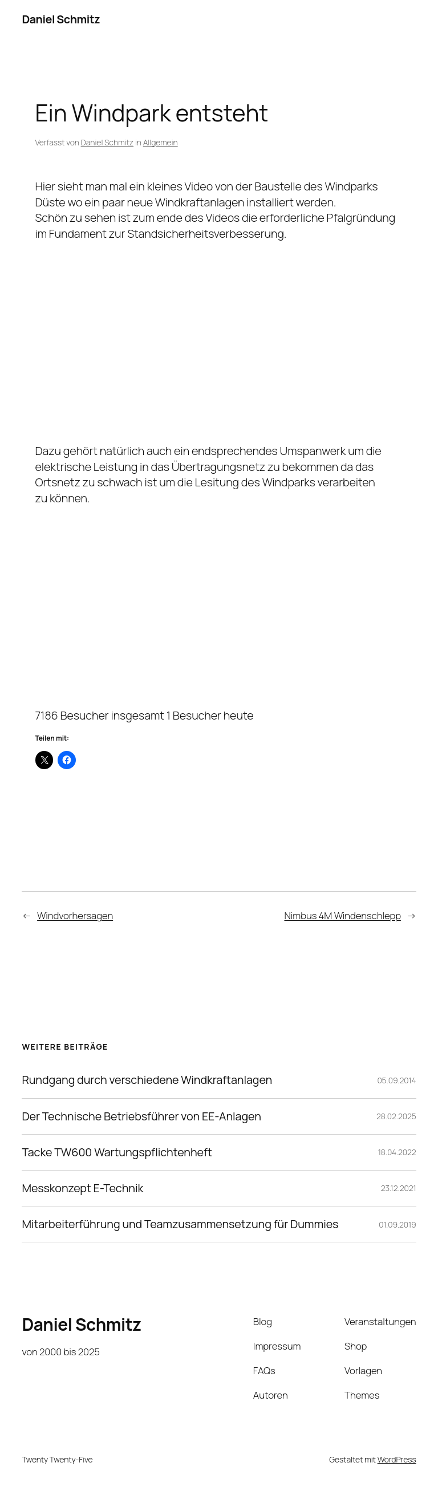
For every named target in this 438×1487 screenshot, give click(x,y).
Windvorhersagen (75, 915)
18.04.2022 (397, 1152)
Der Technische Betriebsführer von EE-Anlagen (141, 1116)
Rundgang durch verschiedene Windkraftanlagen (147, 1080)
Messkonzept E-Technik (82, 1188)
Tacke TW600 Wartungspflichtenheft (117, 1152)
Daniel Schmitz (61, 19)
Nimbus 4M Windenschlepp (342, 915)
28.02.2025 (396, 1116)
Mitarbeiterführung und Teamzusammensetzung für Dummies (180, 1224)
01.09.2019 (397, 1224)
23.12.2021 (398, 1188)
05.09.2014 (396, 1080)
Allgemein (160, 142)
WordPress (397, 1459)
